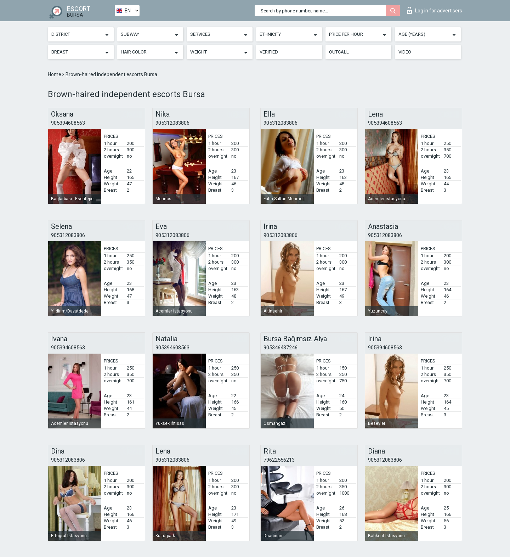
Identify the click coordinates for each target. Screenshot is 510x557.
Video (404, 52)
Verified (269, 52)
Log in (434, 10)
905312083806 (172, 123)
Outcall (339, 52)
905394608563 (68, 123)
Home (55, 74)
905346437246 (281, 347)
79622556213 (279, 460)
